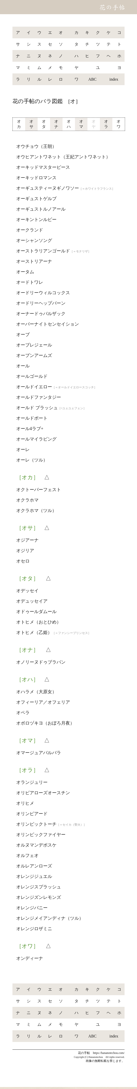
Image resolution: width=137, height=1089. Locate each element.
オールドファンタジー (38, 397)
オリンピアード (32, 813)
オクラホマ (27, 500)
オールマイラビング (36, 439)
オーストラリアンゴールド (53, 250)
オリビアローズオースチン (43, 792)
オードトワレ (29, 282)
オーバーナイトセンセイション (47, 324)
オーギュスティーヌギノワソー (65, 188)
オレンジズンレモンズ (38, 897)
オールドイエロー (56, 386)
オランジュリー (32, 782)
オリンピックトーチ (51, 824)
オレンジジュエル (34, 876)
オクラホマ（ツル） (36, 510)
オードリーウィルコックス (43, 292)
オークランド (29, 230)
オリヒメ (25, 803)
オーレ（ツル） (32, 460)
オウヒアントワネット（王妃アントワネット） (63, 156)
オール (23, 365)
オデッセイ (27, 590)
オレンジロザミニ (34, 928)
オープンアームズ (34, 355)
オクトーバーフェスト (38, 489)
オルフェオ (27, 855)
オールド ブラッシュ (51, 407)
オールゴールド (32, 376)
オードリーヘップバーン (41, 303)
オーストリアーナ (34, 261)
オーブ (23, 334)
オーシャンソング (34, 240)
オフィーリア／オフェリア (43, 702)
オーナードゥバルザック (41, 313)
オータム (25, 271)
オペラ (23, 712)
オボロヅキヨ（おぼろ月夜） (45, 723)
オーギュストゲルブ (36, 198)
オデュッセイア (32, 601)
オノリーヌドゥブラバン (41, 662)
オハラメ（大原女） (36, 691)
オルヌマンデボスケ (36, 845)
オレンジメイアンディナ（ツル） (49, 918)
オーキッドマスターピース (43, 167)
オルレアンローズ (34, 865)
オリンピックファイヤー (41, 834)
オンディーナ (29, 958)
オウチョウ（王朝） (36, 146)
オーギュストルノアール (41, 209)
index (113, 79)
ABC (92, 79)
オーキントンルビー (36, 219)
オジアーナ (27, 540)
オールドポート (32, 418)
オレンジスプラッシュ (38, 886)
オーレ (23, 449)
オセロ (23, 561)
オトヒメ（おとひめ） (38, 622)
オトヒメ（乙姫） (53, 632)
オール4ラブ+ (29, 428)
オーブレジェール (34, 345)
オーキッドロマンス (36, 177)
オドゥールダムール (36, 611)
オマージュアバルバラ (38, 752)
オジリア (25, 550)
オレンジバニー (32, 907)
